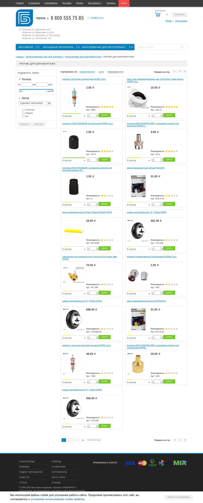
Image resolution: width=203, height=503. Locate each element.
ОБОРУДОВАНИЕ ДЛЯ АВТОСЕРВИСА (44, 57)
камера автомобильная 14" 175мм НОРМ (82, 390)
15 (174, 72)
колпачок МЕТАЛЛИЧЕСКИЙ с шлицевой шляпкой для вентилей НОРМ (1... (153, 124)
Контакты (111, 3)
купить (104, 115)
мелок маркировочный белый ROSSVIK (146, 168)
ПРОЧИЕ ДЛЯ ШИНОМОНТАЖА (118, 57)
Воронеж (41, 18)
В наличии (31, 110)
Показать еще (94, 440)
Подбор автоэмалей (31, 472)
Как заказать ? (95, 3)
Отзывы (56, 482)
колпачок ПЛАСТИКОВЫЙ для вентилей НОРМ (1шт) (87, 123)
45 (180, 72)
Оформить (180, 15)
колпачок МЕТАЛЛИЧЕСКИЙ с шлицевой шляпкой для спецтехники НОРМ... (153, 346)
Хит (28, 116)
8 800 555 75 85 (67, 18)
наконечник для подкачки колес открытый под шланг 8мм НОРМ (89, 258)
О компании (34, 3)
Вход (168, 21)
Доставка (66, 3)
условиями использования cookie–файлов (57, 499)
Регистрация (181, 21)
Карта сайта (59, 477)
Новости (24, 477)
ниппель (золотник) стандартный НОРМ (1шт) (84, 79)
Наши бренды (27, 461)
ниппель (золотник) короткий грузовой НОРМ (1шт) (86, 345)
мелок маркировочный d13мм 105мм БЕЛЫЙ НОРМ (87, 212)
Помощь (56, 461)
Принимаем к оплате (105, 463)
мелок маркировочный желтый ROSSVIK (146, 301)
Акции (124, 3)
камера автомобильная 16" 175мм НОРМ (82, 301)
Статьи (23, 482)
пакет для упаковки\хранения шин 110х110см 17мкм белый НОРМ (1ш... (155, 80)
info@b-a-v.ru (97, 18)
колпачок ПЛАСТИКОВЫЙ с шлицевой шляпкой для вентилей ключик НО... (87, 169)
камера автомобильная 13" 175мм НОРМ (146, 212)
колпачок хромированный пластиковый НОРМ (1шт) (152, 257)
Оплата (79, 3)
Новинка (30, 113)
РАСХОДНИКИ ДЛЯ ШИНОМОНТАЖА (83, 57)
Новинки (24, 467)
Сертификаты (51, 3)
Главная (20, 3)
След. (83, 440)
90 (185, 72)
